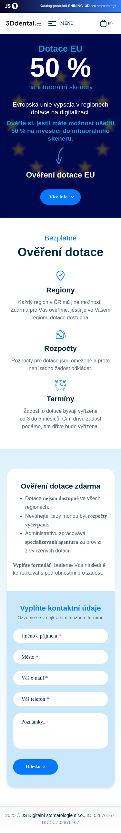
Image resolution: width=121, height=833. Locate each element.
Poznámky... (60, 731)
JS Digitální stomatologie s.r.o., (54, 815)
